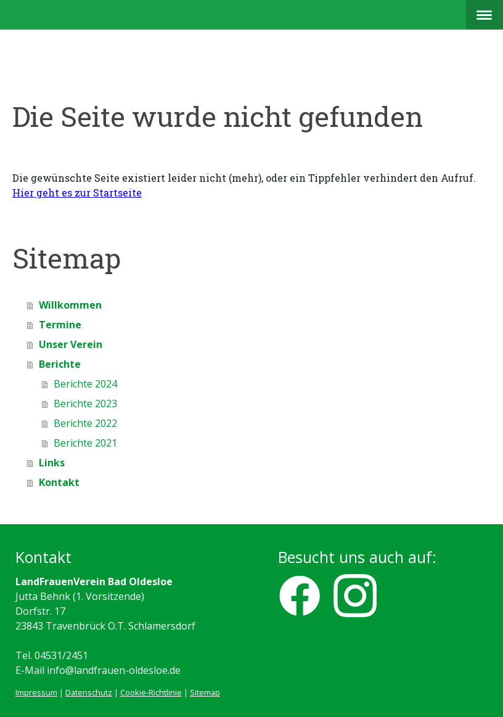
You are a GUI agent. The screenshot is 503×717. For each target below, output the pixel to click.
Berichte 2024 (85, 384)
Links (52, 462)
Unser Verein (70, 344)
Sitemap (205, 692)
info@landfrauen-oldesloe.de (114, 670)
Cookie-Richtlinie (151, 692)
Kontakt (59, 482)
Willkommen (70, 305)
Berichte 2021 (85, 443)
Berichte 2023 (85, 403)
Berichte (60, 364)
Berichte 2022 (85, 423)
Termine (60, 324)
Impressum (36, 692)
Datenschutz (88, 692)
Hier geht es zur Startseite (77, 192)
